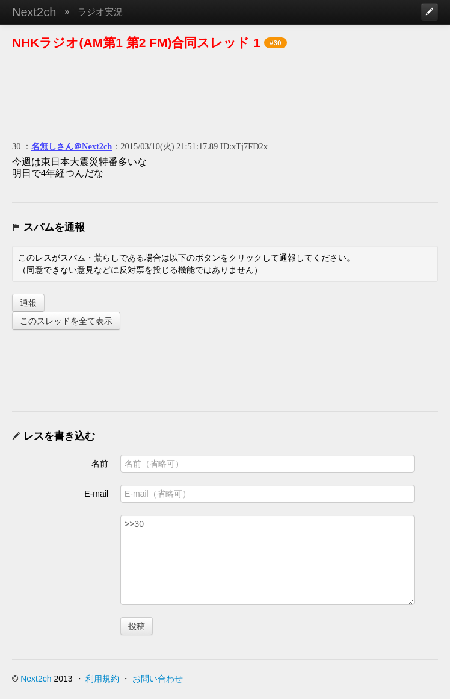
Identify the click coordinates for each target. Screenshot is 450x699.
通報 (28, 303)
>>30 (267, 560)
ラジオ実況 (100, 12)
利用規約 (102, 678)
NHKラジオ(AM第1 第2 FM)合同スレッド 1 (136, 42)
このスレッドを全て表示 (66, 321)
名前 (99, 463)
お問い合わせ (157, 678)
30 (16, 146)
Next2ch (34, 12)
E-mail (96, 494)
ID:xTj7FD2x (244, 146)
